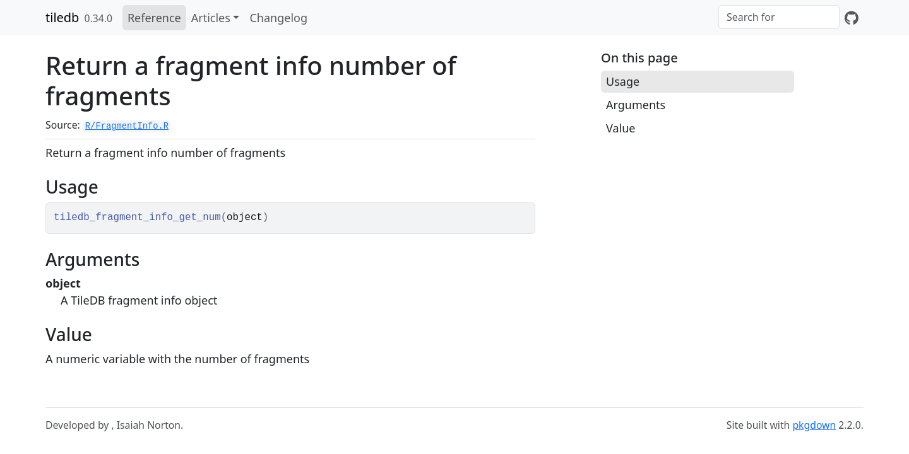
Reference (154, 17)
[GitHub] (852, 17)
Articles (210, 17)
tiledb (62, 17)
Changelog (278, 17)
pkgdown (814, 425)
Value (620, 128)
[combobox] (779, 17)
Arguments (635, 104)
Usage (622, 81)
